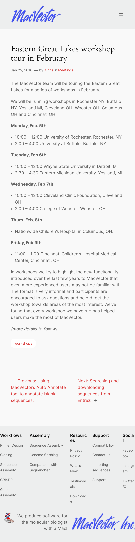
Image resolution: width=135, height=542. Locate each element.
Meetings (65, 70)
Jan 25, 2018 (21, 70)
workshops (23, 343)
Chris (49, 70)
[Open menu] (121, 14)
